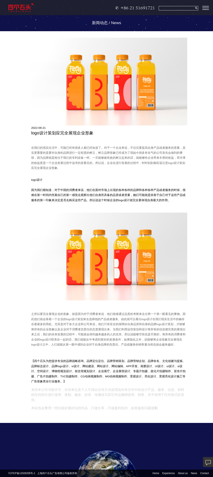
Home (155, 473)
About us (183, 473)
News (194, 473)
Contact (204, 473)
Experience (168, 473)
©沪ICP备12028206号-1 (21, 473)
